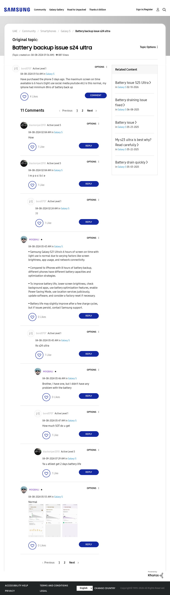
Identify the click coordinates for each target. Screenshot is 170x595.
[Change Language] (85, 588)
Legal (43, 591)
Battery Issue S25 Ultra (132, 83)
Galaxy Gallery (56, 9)
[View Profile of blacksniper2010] (37, 125)
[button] (101, 67)
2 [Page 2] (82, 110)
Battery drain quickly (130, 162)
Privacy (10, 591)
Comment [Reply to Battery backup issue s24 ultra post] (95, 95)
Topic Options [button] (148, 47)
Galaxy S (50, 74)
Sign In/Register (144, 9)
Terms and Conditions (54, 585)
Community (40, 9)
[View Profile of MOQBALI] (34, 239)
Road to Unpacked (76, 9)
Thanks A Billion (97, 9)
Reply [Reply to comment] (88, 145)
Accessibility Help (16, 585)
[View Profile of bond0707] (26, 68)
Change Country (104, 588)
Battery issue (124, 122)
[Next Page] (92, 110)
